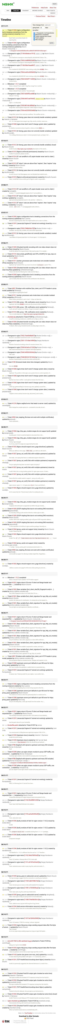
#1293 (24, 945)
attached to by (26, 317)
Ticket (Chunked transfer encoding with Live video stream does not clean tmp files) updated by (29, 269)
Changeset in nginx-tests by (27, 815)
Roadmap (26, 10)
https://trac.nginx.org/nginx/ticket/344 (34, 314)
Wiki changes (38, 39)
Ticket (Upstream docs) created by (25, 740)
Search (52, 13)
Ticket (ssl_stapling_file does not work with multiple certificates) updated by (28, 551)
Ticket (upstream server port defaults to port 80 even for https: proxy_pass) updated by (28, 692)
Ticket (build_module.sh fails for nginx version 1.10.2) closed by (28, 822)
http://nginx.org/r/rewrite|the (24, 149)
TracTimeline (28, 1013)
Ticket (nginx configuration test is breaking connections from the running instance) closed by (16, 33)
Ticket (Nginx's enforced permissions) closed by (29, 152)
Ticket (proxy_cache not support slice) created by (23, 544)
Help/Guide (44, 7)
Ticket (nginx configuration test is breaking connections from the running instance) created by (28, 685)
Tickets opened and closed (42, 36)
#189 (40, 128)
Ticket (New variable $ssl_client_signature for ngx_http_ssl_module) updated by (29, 604)
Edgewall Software (20, 1022)
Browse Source (37, 10)
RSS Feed (29, 1018)
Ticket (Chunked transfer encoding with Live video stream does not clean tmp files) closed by (29, 248)
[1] (15, 207)
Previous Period (40, 16)
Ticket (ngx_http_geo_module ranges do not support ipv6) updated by (29, 432)
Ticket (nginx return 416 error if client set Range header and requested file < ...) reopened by (26, 794)
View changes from (44, 25)
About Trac (53, 7)
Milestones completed (41, 35)
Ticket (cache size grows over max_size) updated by (29, 955)
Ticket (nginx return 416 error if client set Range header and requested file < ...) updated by (26, 618)
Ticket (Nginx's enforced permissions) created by (30, 177)
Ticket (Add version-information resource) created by (29, 906)
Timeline (16, 10)
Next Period (51, 16)
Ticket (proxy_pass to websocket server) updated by (30, 876)
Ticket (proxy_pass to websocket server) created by (29, 895)
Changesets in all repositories (44, 33)
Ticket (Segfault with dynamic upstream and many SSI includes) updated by (28, 760)
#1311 (15, 258)
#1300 (42, 69)
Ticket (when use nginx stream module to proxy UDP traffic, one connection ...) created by (28, 766)
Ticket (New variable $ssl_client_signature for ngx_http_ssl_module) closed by (29, 597)
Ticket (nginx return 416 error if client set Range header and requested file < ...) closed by (26, 584)
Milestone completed (15, 84)
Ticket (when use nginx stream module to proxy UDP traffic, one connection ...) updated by (28, 753)
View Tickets (51, 10)
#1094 (22, 304)
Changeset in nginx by (30, 60)
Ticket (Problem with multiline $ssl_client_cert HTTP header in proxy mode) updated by (29, 657)
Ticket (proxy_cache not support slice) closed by (29, 529)
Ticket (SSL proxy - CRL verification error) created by (29, 312)
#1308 (15, 366)
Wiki (8, 10)
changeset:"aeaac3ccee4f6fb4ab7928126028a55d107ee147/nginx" (29, 621)
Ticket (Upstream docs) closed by (26, 735)
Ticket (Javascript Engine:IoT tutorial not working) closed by (30, 223)
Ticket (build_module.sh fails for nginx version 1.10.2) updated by (28, 829)
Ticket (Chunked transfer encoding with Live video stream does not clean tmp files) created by (29, 323)
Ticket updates (39, 38)
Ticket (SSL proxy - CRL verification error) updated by (29, 307)
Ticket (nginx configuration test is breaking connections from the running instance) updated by (16, 46)
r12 (31, 485)
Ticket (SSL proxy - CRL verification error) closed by (30, 302)
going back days (40, 27)
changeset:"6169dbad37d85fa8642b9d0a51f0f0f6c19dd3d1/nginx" (28, 762)
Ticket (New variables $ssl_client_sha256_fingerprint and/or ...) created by (28, 590)
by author (43, 30)
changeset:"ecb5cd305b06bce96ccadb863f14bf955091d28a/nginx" (29, 50)
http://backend (20, 742)
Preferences (35, 7)
